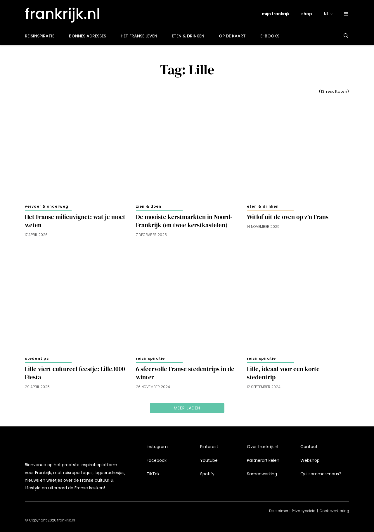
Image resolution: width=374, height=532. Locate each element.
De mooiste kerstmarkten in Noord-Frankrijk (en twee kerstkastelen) (184, 221)
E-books (269, 36)
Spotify (207, 476)
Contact (309, 449)
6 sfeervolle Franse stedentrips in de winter (185, 373)
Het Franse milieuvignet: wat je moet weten (75, 221)
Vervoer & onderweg (46, 206)
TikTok (153, 476)
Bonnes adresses (87, 36)
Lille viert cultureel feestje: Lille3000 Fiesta (75, 373)
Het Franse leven (139, 36)
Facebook (157, 463)
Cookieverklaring (334, 510)
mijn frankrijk (276, 14)
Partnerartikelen (263, 463)
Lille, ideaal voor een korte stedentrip (283, 373)
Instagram (157, 449)
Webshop (310, 463)
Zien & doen (148, 206)
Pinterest (209, 449)
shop (306, 14)
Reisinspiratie (39, 36)
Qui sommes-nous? (320, 476)
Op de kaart (232, 36)
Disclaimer (278, 510)
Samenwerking (262, 476)
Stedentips (37, 358)
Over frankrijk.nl (262, 449)
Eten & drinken (188, 36)
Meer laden (187, 408)
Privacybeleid (304, 510)
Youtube (209, 463)
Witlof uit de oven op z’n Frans (287, 217)
